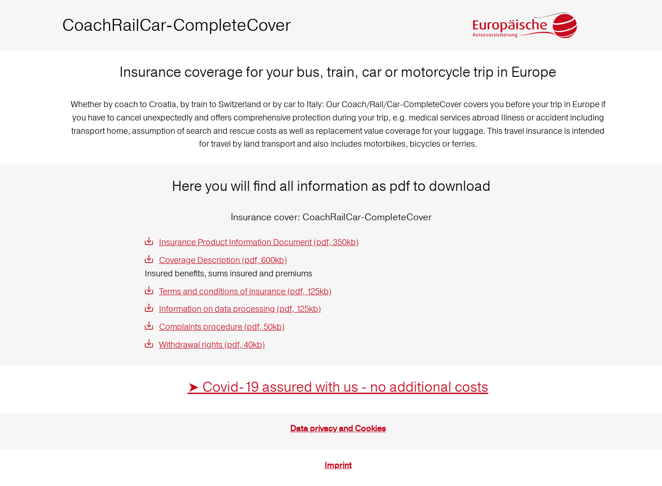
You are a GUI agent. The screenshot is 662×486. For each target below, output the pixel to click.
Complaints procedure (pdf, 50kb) (222, 326)
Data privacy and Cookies (338, 428)
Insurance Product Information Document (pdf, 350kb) (259, 242)
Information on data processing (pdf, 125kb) (240, 308)
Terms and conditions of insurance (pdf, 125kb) (245, 291)
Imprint (338, 465)
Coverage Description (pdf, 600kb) (223, 260)
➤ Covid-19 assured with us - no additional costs (338, 386)
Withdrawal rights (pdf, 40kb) (212, 344)
